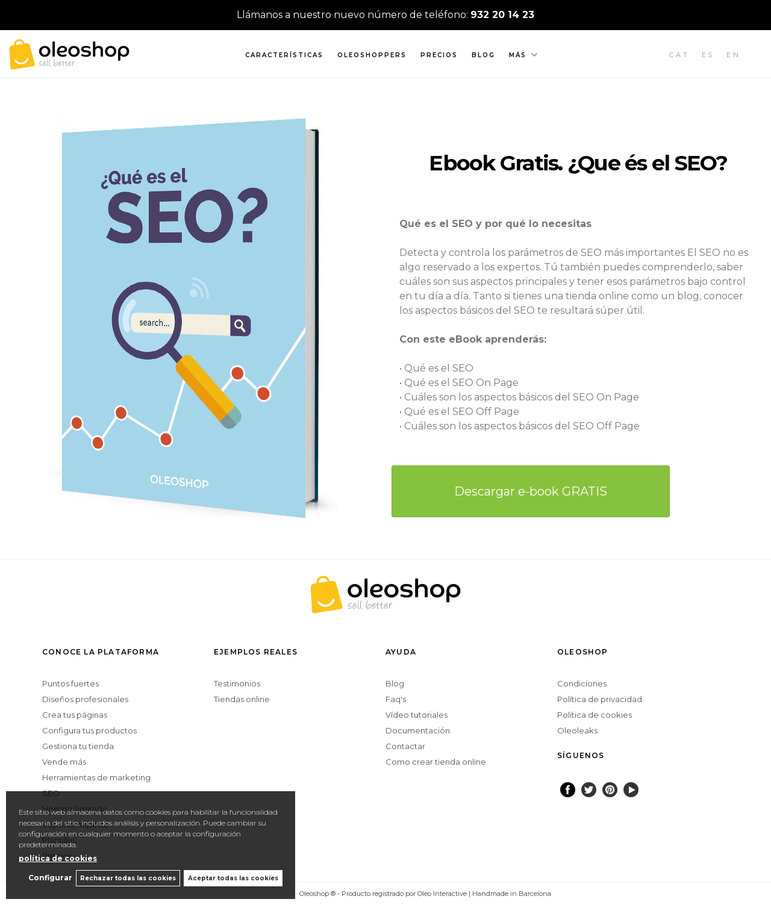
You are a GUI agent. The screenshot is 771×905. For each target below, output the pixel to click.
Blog (483, 55)
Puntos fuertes (70, 683)
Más (517, 55)
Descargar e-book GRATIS (530, 491)
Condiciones (582, 683)
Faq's (396, 699)
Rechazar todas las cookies (125, 878)
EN (733, 55)
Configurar (45, 877)
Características (284, 55)
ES (708, 55)
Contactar (405, 746)
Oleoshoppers (372, 55)
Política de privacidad (599, 699)
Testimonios (237, 683)
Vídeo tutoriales (417, 715)
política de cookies (58, 857)
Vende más (64, 762)
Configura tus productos (89, 730)
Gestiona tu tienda (78, 746)
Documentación (418, 730)
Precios (439, 55)
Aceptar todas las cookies (233, 878)
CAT (679, 55)
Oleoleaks (577, 730)
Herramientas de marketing (96, 777)
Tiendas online (242, 699)
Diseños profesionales (85, 699)
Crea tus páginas (74, 715)
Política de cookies (594, 715)
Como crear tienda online (436, 762)
